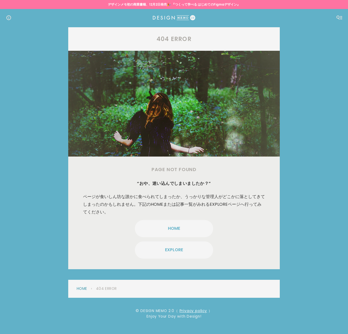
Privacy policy (193, 310)
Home (82, 288)
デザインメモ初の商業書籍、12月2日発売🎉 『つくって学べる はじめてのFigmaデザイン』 (174, 4)
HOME (174, 228)
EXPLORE (174, 250)
